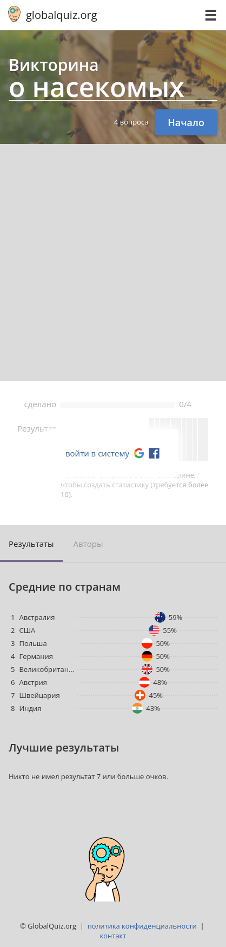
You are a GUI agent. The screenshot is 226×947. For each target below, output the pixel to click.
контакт (113, 936)
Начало (186, 122)
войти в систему (97, 453)
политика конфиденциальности (142, 926)
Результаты (31, 543)
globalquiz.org (61, 15)
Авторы (88, 543)
